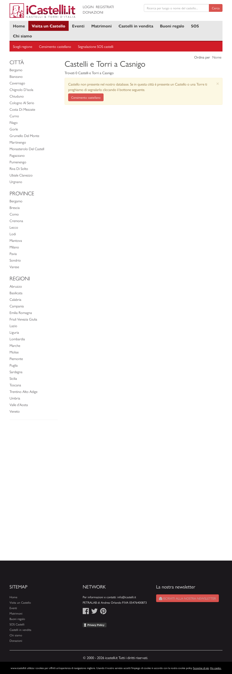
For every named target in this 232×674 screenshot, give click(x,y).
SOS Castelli (17, 624)
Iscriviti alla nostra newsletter (187, 598)
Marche (15, 345)
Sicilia (13, 378)
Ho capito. (215, 668)
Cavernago (17, 83)
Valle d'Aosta (19, 404)
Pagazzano (17, 155)
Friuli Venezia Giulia (23, 319)
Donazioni (93, 12)
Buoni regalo (172, 26)
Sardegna (16, 371)
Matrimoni (101, 26)
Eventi (78, 26)
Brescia (15, 207)
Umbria (15, 398)
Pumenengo (18, 161)
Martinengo (18, 142)
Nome (216, 57)
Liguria (14, 332)
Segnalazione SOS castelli (95, 46)
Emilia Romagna (21, 312)
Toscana (15, 384)
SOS (195, 26)
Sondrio (15, 260)
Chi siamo (22, 36)
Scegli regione (22, 46)
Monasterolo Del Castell (27, 148)
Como (14, 214)
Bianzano (16, 76)
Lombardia (17, 338)
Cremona (16, 220)
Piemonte (16, 358)
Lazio (13, 325)
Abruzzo (16, 286)
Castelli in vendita (135, 26)
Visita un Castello (48, 26)
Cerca (216, 8)
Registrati (105, 6)
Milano (14, 247)
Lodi (13, 233)
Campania (17, 306)
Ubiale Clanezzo (21, 175)
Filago (14, 122)
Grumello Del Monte (24, 135)
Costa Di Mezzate (22, 109)
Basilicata (16, 292)
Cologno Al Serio (22, 102)
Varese (14, 266)
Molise (14, 352)
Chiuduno (17, 96)
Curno (14, 115)
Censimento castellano (55, 46)
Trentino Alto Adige (23, 391)
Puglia (14, 365)
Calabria (15, 299)
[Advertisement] (34, 492)
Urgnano (16, 181)
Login (88, 6)
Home (19, 26)
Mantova (16, 240)
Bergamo (16, 69)
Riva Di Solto (19, 168)
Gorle (14, 129)
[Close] (217, 83)
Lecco (14, 227)
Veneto (15, 411)
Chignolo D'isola (21, 89)
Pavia (13, 253)
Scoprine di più (201, 668)
